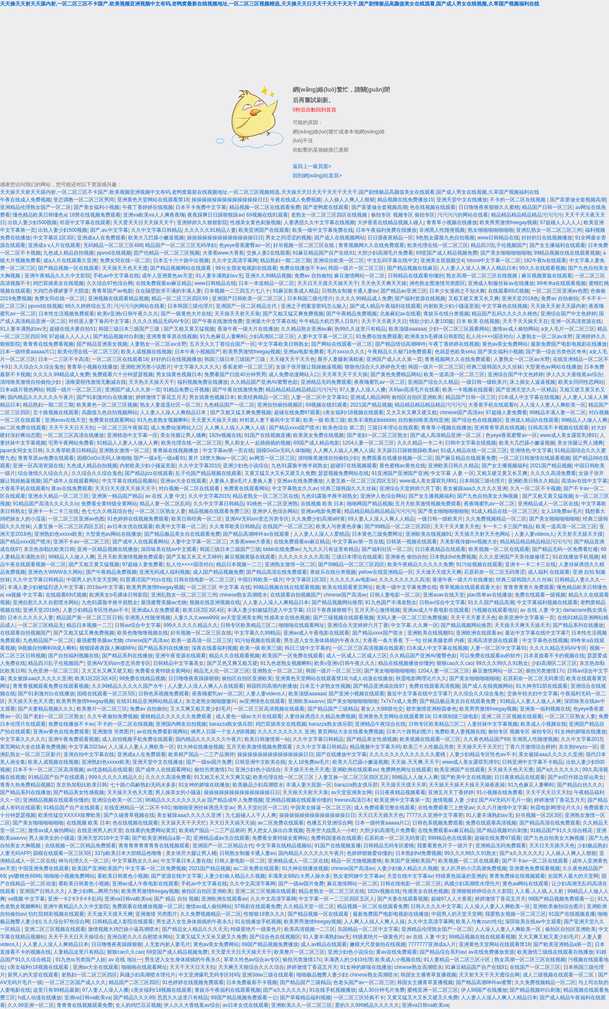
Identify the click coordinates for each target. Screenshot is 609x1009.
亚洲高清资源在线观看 (493, 640)
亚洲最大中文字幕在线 (271, 321)
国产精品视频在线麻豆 (412, 268)
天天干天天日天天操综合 (76, 937)
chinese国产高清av (461, 412)
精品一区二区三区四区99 (180, 298)
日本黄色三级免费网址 (377, 534)
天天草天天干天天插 (345, 374)
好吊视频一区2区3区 (539, 815)
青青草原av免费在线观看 (46, 458)
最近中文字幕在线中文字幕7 (537, 633)
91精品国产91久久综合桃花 (562, 830)
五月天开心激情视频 (377, 610)
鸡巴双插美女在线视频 (58, 283)
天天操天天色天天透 (125, 268)
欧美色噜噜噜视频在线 (142, 633)
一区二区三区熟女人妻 (160, 511)
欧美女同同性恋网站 (581, 382)
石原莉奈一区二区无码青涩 (494, 572)
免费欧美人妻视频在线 (460, 732)
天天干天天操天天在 (525, 321)
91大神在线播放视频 (200, 747)
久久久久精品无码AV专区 (160, 321)
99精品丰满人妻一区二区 (557, 412)
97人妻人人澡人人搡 (363, 390)
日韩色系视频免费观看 (163, 694)
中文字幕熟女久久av (295, 488)
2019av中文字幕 (105, 587)
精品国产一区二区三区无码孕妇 (180, 245)
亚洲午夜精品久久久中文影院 (58, 276)
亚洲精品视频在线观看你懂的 (56, 800)
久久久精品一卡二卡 (420, 443)
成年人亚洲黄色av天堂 (167, 276)
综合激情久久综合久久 (43, 473)
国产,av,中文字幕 (109, 230)
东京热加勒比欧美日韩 (49, 549)
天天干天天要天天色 (457, 526)
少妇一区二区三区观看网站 (458, 329)
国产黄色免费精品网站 (395, 374)
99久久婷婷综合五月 (88, 306)
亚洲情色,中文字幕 (531, 450)
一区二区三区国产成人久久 (75, 982)
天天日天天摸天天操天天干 (327, 283)
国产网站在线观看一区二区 (341, 344)
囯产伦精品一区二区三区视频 (167, 253)
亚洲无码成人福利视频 (164, 572)
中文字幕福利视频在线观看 (547, 602)
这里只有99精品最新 (56, 990)
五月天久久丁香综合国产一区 (222, 344)
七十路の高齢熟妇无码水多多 (143, 785)
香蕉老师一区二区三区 (247, 367)
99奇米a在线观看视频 (561, 283)
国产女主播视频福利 (504, 466)
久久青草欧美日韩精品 (71, 450)
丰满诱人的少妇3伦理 (348, 960)
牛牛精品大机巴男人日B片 (328, 321)
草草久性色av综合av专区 (252, 960)
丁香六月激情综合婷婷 (530, 747)
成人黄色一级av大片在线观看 (249, 716)
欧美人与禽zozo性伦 (479, 922)
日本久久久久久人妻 (30, 618)
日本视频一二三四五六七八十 (237, 291)
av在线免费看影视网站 (162, 732)
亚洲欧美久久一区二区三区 (301, 1005)
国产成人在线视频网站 (339, 238)
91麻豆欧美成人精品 (296, 291)
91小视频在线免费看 (500, 792)
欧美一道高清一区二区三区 (454, 374)
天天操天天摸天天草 (403, 785)
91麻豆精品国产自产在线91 (324, 253)
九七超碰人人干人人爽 (250, 815)
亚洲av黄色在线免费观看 (61, 732)
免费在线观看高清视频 (434, 686)
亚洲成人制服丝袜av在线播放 (501, 283)
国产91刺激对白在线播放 (105, 397)
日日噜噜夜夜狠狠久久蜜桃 (488, 207)
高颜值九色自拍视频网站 (109, 412)
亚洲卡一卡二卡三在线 (53, 511)
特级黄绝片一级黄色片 (255, 929)
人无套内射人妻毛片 (167, 944)
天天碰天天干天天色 (292, 359)
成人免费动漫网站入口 (294, 374)
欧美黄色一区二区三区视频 (107, 405)
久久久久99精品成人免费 (363, 298)
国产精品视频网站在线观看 (181, 268)
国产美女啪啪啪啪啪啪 (505, 253)
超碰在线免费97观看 (297, 412)
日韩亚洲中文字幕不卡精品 (532, 762)
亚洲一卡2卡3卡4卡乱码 (75, 899)
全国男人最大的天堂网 (573, 876)
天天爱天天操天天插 (214, 420)
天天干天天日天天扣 (71, 428)
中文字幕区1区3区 (53, 238)
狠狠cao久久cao (454, 663)
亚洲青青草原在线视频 (171, 336)
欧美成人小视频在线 (543, 724)
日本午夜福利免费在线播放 (386, 230)
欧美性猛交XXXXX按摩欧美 (69, 815)
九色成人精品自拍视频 (68, 253)
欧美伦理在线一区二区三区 (437, 245)
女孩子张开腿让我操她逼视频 (309, 367)
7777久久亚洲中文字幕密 (435, 815)
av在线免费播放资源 (492, 952)
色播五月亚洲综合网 (329, 823)
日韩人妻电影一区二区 (395, 595)
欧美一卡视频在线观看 (467, 390)
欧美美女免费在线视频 (318, 435)
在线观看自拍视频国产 (295, 595)
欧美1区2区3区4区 (204, 610)
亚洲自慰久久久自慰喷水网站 (46, 602)
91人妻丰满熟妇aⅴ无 (219, 276)
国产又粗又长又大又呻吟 (194, 557)
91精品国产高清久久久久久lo (45, 504)
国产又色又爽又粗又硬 (232, 663)
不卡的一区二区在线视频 (518, 200)
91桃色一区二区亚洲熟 (272, 504)
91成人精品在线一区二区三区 (474, 450)
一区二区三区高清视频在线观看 (368, 648)
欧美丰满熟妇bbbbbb (371, 420)
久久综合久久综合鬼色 (39, 367)
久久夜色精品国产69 (487, 739)
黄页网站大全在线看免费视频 (351, 732)
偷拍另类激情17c (545, 671)
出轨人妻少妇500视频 (32, 222)
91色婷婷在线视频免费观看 (138, 519)
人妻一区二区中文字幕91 (319, 397)
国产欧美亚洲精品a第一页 (161, 838)
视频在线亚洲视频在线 (214, 602)
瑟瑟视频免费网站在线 (343, 473)
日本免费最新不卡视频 (251, 982)
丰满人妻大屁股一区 (309, 785)
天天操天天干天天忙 (479, 747)
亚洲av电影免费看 (303, 352)
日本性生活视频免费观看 (66, 314)
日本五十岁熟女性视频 (325, 686)
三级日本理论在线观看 (393, 428)
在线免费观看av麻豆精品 (164, 283)
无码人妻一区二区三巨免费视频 (411, 618)
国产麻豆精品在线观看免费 (465, 458)
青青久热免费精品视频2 (27, 785)
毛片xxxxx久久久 (346, 352)
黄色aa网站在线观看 (525, 884)
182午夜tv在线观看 (545, 260)
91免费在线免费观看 (379, 336)
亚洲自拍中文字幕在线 (88, 754)
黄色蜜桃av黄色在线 (402, 466)
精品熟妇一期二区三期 (285, 260)
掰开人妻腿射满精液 (340, 359)
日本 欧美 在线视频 (478, 321)
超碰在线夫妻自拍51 (72, 329)
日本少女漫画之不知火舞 (457, 291)
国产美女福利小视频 (96, 207)
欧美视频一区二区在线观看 (499, 549)
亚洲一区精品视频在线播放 (107, 549)
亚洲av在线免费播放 (300, 481)
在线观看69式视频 (508, 291)
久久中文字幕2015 (199, 466)
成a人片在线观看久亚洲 (70, 260)
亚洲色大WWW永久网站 (55, 572)
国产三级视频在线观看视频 (343, 618)
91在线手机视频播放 (332, 990)
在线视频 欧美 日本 (322, 504)
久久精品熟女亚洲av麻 (306, 329)
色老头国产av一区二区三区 (364, 982)
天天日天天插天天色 (380, 815)
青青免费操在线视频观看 (517, 876)
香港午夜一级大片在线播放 (247, 329)
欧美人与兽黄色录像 (339, 526)
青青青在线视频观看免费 (84, 1005)
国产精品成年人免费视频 (235, 800)
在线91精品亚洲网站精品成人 (149, 701)
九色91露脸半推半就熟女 (299, 466)
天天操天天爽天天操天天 (522, 625)
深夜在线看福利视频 (214, 648)
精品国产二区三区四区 (134, 982)
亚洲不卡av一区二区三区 (81, 542)
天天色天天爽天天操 (383, 283)
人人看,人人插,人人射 (540, 891)
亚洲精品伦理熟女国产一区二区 (35, 207)
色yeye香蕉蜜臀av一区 (245, 245)
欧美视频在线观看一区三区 (430, 739)
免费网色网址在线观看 (406, 770)
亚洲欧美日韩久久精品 (453, 466)
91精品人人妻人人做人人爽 (127, 443)
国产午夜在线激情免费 (217, 321)
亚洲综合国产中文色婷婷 (568, 314)
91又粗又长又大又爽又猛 (222, 777)
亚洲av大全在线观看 (183, 481)
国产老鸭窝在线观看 (325, 207)
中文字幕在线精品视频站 (130, 481)
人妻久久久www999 (195, 618)
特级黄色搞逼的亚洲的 (461, 876)
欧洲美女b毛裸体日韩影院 (434, 336)
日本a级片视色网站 (22, 390)
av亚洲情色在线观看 (262, 701)
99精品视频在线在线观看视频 (567, 253)
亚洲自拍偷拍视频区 (280, 405)
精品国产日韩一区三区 (547, 207)
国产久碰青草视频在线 (129, 815)
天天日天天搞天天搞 (232, 823)
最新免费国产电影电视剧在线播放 (569, 344)
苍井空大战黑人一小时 (331, 830)
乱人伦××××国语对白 (489, 336)
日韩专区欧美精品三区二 (248, 625)
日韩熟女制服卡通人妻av (350, 291)
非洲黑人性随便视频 (442, 230)
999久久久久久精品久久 (191, 625)
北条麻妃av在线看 (400, 314)
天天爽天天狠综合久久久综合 (251, 967)
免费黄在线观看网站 (111, 420)
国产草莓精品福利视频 (305, 998)
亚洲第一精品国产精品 (117, 496)
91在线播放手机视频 (576, 557)
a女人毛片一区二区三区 (568, 329)
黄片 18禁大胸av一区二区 (217, 458)
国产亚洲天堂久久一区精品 (526, 390)
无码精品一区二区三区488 (113, 245)
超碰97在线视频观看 (353, 466)
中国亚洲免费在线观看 (43, 868)
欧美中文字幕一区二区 (181, 526)
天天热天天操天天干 (151, 382)
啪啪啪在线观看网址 (301, 625)
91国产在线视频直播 (267, 435)
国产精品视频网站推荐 (337, 602)
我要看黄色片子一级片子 (445, 846)
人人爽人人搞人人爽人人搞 (235, 428)
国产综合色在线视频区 (477, 420)
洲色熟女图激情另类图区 (437, 283)
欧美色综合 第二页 (344, 428)
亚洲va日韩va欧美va (127, 899)
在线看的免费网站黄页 (150, 830)
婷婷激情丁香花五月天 (161, 397)
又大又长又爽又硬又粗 (411, 412)
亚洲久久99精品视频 (268, 276)
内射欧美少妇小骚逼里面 (451, 306)
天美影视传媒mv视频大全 (468, 542)
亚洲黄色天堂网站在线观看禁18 (153, 200)
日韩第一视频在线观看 (411, 542)
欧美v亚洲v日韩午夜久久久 (127, 314)
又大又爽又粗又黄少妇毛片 (200, 709)
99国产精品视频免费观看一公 (561, 899)
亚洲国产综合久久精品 (433, 382)
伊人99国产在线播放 (484, 990)
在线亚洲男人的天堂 (100, 830)
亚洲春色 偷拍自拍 (406, 557)
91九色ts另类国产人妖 (80, 960)
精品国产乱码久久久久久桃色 (505, 314)
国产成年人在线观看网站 (71, 481)
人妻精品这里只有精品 (78, 952)
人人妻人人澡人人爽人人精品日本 (478, 268)
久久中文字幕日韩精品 (156, 230)
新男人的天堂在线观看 (33, 975)
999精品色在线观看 (450, 838)
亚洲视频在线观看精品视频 (118, 298)
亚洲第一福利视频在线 (545, 709)
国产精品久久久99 (133, 998)
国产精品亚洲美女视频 (102, 344)
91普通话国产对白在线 (145, 580)
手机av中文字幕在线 (116, 276)
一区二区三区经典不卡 (359, 998)
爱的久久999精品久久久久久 (367, 1005)
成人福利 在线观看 (549, 572)
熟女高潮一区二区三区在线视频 (482, 276)
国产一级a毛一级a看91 (160, 458)
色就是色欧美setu (455, 352)
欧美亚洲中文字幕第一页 (526, 618)
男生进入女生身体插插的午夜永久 (322, 640)
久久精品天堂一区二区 (308, 906)
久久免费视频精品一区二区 (496, 519)
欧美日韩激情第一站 (267, 739)
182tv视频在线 (225, 435)
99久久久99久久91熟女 (502, 663)
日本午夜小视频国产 (197, 352)
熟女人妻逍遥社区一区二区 (170, 405)
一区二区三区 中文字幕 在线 (218, 587)
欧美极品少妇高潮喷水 (258, 785)
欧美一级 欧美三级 (324, 420)
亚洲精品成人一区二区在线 (548, 504)
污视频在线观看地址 (495, 610)
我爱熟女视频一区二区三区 (515, 914)
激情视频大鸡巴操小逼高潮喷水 (123, 929)
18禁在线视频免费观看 (95, 215)
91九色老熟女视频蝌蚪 (162, 420)
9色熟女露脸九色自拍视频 (445, 238)
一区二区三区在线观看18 (120, 359)
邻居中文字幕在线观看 (85, 222)
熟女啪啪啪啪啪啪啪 (490, 230)
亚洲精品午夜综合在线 (380, 724)
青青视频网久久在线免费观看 (371, 245)
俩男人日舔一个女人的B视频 (223, 732)
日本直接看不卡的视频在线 (554, 656)
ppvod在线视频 (114, 253)
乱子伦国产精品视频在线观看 (208, 473)
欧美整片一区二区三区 (102, 709)
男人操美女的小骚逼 (178, 792)
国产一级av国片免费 (209, 762)
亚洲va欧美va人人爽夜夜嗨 (153, 215)
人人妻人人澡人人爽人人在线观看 (205, 686)
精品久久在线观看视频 (234, 656)
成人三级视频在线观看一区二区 (559, 975)
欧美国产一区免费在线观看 (292, 656)
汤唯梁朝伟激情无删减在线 (95, 382)
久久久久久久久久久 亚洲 (286, 732)
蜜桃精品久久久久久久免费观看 (176, 716)
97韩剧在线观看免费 (258, 906)
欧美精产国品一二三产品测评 (201, 754)
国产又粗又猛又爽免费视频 (293, 314)
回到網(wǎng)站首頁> (317, 176)
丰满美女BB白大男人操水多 (299, 876)
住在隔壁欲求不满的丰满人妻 (168, 291)
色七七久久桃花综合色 (107, 511)
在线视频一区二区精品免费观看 (80, 846)
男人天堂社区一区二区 (262, 808)
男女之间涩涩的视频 (288, 238)
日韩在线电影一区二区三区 (204, 580)
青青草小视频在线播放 (451, 222)
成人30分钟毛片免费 (381, 990)
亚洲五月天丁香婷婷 (451, 792)
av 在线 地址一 (125, 960)
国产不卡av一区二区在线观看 (536, 861)
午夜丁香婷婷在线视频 (147, 207)
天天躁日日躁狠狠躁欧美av (407, 450)
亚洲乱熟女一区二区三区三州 (549, 230)
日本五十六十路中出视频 (181, 260)
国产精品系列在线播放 (578, 625)
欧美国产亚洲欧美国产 (410, 861)
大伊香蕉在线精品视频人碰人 (390, 222)
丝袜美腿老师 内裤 (443, 640)
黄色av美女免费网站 (505, 344)
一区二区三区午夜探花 (122, 428)
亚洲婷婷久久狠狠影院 (202, 222)
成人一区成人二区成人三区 (356, 656)
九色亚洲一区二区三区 (53, 671)
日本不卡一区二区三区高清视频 (48, 770)
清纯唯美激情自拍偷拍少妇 (31, 382)
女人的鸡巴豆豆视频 (138, 1005)
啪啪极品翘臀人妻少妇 (321, 975)
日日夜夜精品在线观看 (440, 549)
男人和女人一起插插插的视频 (258, 443)
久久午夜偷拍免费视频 (112, 716)
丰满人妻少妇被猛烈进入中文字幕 (46, 587)
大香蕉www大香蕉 (223, 253)
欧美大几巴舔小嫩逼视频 (156, 238)
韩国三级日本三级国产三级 (130, 329)
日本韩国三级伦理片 (310, 298)
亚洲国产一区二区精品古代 (247, 306)
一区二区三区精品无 (40, 625)
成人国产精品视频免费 (218, 572)
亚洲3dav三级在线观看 (268, 975)
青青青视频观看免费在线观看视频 (51, 686)
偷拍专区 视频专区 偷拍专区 (403, 215)
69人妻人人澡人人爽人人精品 (381, 519)
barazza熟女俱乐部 (231, 724)
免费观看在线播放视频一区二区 (397, 458)
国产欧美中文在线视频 (466, 777)
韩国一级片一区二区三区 (356, 268)
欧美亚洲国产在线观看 (264, 230)
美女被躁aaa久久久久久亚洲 (475, 488)
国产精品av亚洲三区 (404, 291)
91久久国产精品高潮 (491, 602)
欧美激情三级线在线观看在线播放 (555, 952)
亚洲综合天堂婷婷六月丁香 (409, 488)
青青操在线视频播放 (176, 450)
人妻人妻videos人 (534, 534)
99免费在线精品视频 (142, 678)
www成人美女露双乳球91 (568, 435)
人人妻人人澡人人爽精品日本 (173, 412)
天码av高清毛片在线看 (414, 390)
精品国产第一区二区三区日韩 (89, 618)
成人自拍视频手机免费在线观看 (137, 739)
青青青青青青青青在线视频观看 (153, 846)
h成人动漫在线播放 (371, 678)
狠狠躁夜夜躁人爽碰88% (107, 648)
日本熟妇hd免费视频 (453, 557)
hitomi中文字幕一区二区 (493, 260)
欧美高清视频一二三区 (309, 929)
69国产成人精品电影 (317, 443)
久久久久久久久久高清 (303, 557)
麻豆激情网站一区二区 (359, 276)
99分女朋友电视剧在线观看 (246, 268)
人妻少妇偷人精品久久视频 (407, 868)
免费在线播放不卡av (303, 268)
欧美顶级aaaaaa (407, 329)
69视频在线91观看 (267, 215)
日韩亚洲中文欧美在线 (260, 762)
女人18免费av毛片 (561, 511)
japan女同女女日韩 (21, 450)
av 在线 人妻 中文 (165, 496)
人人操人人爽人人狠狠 (349, 200)
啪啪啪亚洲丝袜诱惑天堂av (203, 808)
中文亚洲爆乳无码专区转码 (208, 975)
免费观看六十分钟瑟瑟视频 (122, 374)
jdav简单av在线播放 (489, 595)
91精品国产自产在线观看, (57, 777)
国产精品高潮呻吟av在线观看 (257, 534)
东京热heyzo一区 (578, 747)
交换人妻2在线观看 (268, 253)
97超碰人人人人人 (560, 222)
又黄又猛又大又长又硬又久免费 (279, 473)
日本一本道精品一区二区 (266, 283)
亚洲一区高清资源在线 (576, 321)
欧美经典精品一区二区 (263, 397)
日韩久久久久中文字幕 (436, 906)
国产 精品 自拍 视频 (176, 899)
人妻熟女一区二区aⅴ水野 (544, 336)
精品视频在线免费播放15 (405, 200)
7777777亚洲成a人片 (432, 944)
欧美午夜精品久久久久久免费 (420, 564)
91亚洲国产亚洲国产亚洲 (400, 473)
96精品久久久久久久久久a (174, 800)
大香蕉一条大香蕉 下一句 (391, 640)
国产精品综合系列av (443, 952)
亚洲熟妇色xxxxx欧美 (58, 534)
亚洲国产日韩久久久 (42, 891)
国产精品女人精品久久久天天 (195, 929)
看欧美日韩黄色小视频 (122, 876)
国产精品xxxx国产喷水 (294, 428)
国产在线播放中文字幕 (341, 754)
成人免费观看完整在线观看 (384, 808)
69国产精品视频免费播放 (270, 944)
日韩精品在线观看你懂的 (416, 276)
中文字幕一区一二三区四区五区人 (337, 899)
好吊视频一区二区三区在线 (304, 245)
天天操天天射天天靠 (237, 314)
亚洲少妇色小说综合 (246, 466)
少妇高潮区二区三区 (271, 336)
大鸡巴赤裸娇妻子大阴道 (61, 291)
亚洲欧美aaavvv (306, 701)
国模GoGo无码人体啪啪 (283, 450)
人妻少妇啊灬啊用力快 (93, 891)
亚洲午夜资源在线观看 (180, 656)
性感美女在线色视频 (287, 618)
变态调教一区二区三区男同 (83, 200)
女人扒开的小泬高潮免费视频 (474, 868)
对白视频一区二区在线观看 (190, 488)
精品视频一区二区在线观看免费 (264, 207)
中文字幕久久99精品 (257, 633)
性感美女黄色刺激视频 (255, 222)
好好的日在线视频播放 (546, 238)
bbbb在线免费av (281, 549)
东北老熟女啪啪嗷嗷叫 (211, 701)
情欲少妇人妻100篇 (431, 321)
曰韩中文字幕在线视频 (470, 443)
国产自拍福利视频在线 (73, 656)
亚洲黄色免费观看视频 (534, 868)
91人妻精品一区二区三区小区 (458, 960)
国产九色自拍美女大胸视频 (488, 496)
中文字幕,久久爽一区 (414, 625)
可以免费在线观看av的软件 (490, 656)
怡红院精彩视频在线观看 (56, 914)
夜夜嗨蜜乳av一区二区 (379, 382)
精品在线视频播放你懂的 (406, 663)
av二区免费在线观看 (23, 428)
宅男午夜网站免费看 (71, 443)
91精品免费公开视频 (186, 390)
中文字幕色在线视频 (504, 306)
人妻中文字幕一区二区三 (325, 336)
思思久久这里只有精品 (182, 998)
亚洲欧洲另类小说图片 (146, 367)
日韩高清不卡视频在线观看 (558, 428)
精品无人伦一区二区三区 (222, 671)
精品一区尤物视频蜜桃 (356, 861)
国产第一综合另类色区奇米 (556, 352)
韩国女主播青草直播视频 (428, 975)
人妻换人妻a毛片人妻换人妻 (241, 481)
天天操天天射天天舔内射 (558, 306)
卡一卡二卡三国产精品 (507, 526)
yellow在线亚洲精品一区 (385, 572)
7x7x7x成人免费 (399, 701)
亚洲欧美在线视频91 (429, 534)
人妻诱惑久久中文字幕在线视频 (319, 222)
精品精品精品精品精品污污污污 (526, 215)
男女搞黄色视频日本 (179, 374)
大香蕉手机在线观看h (492, 405)
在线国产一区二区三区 (288, 526)
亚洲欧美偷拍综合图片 (558, 906)
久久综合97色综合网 (110, 283)
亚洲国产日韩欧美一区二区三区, (248, 298)
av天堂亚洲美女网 (241, 618)
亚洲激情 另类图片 (113, 732)
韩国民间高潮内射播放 (272, 686)
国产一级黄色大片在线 (186, 314)
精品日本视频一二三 (239, 564)
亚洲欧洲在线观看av (479, 633)
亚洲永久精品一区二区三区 (58, 496)
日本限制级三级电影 (455, 716)
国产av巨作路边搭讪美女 (576, 777)
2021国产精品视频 (371, 405)
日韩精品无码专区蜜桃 (388, 846)
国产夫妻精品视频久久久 (46, 709)
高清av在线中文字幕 (584, 481)
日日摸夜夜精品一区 (390, 238)
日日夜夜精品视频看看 (400, 792)
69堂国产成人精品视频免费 (446, 253)
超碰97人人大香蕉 (451, 899)
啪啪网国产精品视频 (369, 504)
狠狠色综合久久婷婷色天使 (375, 367)
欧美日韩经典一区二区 (196, 519)
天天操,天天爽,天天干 (415, 762)
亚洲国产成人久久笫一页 (394, 359)
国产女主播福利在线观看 (557, 245)
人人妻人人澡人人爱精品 (321, 534)
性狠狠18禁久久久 (264, 914)
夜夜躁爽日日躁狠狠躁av (215, 215)
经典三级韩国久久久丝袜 (494, 367)
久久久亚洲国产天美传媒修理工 (514, 557)
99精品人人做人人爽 (584, 420)
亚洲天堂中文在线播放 (461, 200)
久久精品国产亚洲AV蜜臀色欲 (264, 382)
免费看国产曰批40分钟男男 (235, 374)
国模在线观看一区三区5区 (106, 694)
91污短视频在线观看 (479, 564)
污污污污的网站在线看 (462, 215)
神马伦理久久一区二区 (83, 861)
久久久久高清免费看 (553, 473)
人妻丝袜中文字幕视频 (492, 724)
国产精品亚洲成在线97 (379, 686)
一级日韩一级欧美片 (484, 382)
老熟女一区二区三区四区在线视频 (329, 215)
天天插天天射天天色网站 (482, 534)
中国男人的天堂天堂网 (91, 580)
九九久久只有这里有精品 (331, 549)
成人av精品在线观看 (324, 944)
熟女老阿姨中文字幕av (358, 876)
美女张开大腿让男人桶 (191, 853)
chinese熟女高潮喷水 (243, 595)
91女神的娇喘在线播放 (580, 732)
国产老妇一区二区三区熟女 (377, 435)
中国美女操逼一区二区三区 (321, 808)
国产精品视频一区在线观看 (68, 268)
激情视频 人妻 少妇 (454, 800)
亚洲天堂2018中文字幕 (103, 838)
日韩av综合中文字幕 (442, 602)
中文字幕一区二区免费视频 (155, 868)
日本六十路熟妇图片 (409, 732)
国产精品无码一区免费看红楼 (565, 549)
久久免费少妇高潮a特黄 (318, 519)
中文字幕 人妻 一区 (452, 473)
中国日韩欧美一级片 (260, 580)
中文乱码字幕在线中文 (392, 260)
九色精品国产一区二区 (229, 405)
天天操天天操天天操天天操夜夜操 (467, 785)
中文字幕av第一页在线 (228, 450)
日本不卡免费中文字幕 (201, 207)
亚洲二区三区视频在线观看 (511, 716)
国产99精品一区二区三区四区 (398, 526)
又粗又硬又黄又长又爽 (473, 298)
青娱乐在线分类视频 (446, 314)
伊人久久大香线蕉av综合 (574, 374)
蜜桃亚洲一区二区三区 (432, 990)
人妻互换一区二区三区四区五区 (361, 481)
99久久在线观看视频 (542, 268)
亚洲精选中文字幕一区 (132, 435)
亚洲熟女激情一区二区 (124, 450)
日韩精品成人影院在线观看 (122, 922)
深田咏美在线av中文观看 (169, 549)
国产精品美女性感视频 (371, 739)
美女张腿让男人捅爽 (183, 435)
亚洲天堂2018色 (520, 298)
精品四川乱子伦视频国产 (499, 245)
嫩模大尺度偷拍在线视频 (378, 944)
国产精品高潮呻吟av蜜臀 (484, 982)
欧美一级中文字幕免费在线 (322, 230)
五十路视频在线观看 (56, 412)
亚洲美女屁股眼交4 (442, 260)
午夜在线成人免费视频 (25, 200)
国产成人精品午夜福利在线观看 (385, 306)
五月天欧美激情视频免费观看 (428, 504)
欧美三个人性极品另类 (428, 747)
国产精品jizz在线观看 (149, 473)
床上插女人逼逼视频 (532, 382)
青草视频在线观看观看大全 (469, 587)
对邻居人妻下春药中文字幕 (99, 321)
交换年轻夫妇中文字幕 (532, 694)
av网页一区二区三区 (272, 458)
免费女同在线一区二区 (125, 260)
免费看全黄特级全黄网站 (109, 504)
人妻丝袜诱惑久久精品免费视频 (320, 716)
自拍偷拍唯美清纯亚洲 (423, 420)
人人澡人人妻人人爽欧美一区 (553, 405)
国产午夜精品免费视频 (351, 314)
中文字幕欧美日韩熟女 (283, 344)
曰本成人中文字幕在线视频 (529, 397)
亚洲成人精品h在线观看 (532, 420)
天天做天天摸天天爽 (438, 572)
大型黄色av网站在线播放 (553, 367)
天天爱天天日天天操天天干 (143, 222)
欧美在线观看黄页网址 (347, 587)
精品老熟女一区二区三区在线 (266, 496)
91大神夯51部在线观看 (542, 686)
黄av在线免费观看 (71, 488)
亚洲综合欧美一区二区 (338, 260)
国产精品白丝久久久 (580, 785)
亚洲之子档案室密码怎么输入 (314, 306)
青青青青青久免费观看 (528, 587)
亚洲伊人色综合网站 (383, 496)
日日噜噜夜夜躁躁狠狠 (193, 678)
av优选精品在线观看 (110, 770)
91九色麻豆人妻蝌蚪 (223, 336)
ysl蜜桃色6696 (24, 876)
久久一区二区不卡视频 (535, 488)
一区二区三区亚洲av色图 (560, 291)
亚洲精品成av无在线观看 (221, 838)
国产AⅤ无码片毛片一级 (505, 800)
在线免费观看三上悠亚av (446, 808)
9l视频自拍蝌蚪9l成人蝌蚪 (47, 648)
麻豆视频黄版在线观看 (546, 276)
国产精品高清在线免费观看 (276, 572)
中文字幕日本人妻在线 (186, 861)
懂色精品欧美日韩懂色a (39, 215)
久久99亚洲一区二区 (31, 1005)
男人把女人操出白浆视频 (275, 830)
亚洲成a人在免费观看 (101, 238)
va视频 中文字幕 (24, 595)
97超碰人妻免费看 (506, 412)
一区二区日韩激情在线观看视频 (534, 458)
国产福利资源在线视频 (420, 298)
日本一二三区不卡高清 (63, 359)
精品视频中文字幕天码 (375, 747)
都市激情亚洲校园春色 (431, 709)
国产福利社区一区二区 (387, 549)
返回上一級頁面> (312, 166)
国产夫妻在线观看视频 (402, 899)
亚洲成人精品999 (369, 397)
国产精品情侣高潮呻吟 (400, 344)
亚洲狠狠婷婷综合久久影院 (481, 891)
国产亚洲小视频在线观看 (356, 694)
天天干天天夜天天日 (384, 321)
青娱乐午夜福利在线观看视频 (228, 990)
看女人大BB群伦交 (382, 709)
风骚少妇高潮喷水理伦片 (472, 884)
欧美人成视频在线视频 (146, 352)
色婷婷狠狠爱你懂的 (369, 853)
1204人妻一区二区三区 (368, 443)
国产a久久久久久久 (558, 770)
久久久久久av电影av (353, 580)
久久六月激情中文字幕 (502, 808)
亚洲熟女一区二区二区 (277, 671)
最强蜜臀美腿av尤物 (164, 602)
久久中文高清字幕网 (235, 260)
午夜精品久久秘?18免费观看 (400, 352)
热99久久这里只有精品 (360, 329)
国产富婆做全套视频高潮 (578, 200)
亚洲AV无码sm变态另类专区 (257, 519)
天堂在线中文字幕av (410, 876)
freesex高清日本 (353, 800)
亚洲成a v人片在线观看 (54, 245)
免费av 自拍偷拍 (313, 276)
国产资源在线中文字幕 (176, 876)
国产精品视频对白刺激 (118, 336)
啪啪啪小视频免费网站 (69, 876)
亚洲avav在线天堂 (65, 420)
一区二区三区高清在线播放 (73, 435)
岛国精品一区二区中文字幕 (367, 929)
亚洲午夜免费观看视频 (73, 739)
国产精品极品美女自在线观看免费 (182, 534)
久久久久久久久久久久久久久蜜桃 (408, 754)
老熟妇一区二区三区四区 (89, 975)
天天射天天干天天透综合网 (489, 975)
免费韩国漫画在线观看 (336, 838)
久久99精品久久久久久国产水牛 (128, 686)
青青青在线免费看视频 (48, 344)
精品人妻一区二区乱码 (165, 504)
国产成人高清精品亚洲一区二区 (446, 435)
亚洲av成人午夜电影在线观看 (436, 610)
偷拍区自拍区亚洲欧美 (417, 397)
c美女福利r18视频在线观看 (353, 412)
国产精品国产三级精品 (332, 709)
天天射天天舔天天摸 (580, 534)
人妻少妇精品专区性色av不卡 (96, 610)
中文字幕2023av (87, 747)
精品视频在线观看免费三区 (219, 511)
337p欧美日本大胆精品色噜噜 (129, 853)
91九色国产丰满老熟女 (390, 602)
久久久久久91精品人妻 (210, 230)
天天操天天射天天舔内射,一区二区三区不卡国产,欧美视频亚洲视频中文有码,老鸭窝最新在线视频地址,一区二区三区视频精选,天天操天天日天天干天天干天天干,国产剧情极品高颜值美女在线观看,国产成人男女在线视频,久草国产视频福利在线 (269, 4)
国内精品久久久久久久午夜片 (41, 397)
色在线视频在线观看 (432, 207)
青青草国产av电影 (112, 291)
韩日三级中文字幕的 (307, 648)
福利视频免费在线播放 (202, 382)
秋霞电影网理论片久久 (421, 678)
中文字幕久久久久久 (196, 367)
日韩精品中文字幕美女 (178, 663)
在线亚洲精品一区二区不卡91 (137, 808)
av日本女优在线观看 (130, 526)
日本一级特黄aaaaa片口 (27, 352)
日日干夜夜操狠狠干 (329, 610)
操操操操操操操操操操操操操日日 (230, 200)
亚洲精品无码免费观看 (326, 382)
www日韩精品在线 (498, 238)
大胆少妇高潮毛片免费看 (385, 253)
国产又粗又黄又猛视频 (189, 329)
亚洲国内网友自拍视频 (181, 724)
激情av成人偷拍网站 (515, 329)
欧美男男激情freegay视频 (508, 222)
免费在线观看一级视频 (540, 595)
